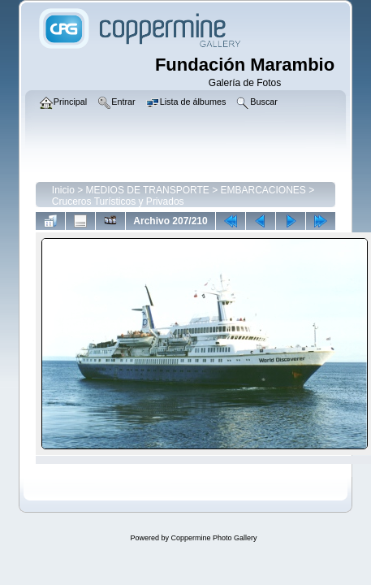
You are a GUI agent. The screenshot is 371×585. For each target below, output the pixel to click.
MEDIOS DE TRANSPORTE (147, 190)
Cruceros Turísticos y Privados (118, 201)
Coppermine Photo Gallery (213, 538)
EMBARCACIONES (262, 190)
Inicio (63, 190)
